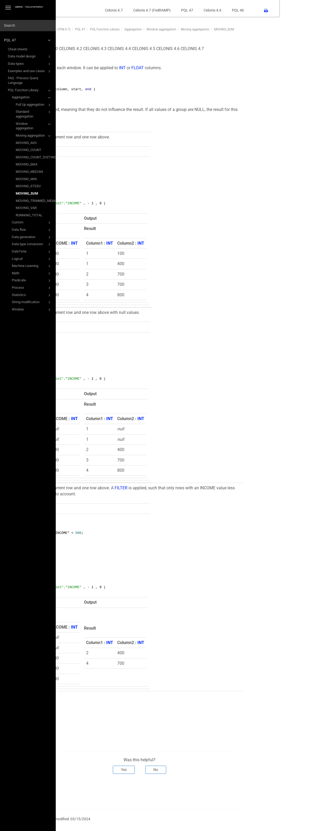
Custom (32, 223)
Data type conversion (32, 244)
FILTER (176, 487)
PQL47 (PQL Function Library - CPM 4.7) (98, 29)
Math (32, 273)
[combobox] (28, 25)
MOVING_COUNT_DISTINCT (36, 157)
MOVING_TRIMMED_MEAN (36, 201)
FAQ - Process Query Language (23, 80)
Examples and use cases (30, 71)
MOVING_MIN (26, 179)
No (211, 770)
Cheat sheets (17, 49)
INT (178, 67)
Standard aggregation (34, 113)
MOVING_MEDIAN (29, 172)
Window (32, 310)
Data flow (32, 230)
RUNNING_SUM (94, 704)
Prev (77, 791)
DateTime (32, 252)
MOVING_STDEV (28, 186)
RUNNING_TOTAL (29, 215)
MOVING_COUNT (28, 150)
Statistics (32, 295)
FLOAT (193, 67)
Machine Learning (32, 266)
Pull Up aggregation (34, 105)
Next (292, 791)
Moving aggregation (34, 136)
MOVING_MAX (26, 164)
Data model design (30, 57)
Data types (30, 64)
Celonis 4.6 (268, 10)
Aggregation (32, 97)
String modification (32, 302)
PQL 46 (294, 10)
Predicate (32, 280)
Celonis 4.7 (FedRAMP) (207, 10)
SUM (84, 716)
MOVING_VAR (26, 208)
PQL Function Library (30, 90)
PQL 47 (28, 40)
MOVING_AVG (26, 143)
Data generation (32, 237)
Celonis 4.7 (169, 10)
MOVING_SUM (27, 193)
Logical (32, 259)
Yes (180, 770)
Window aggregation (34, 125)
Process (32, 288)
